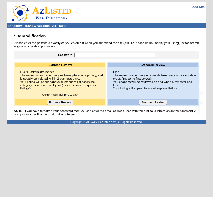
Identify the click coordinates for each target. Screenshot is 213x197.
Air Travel (59, 25)
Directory (15, 25)
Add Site (198, 6)
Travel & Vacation (37, 25)
